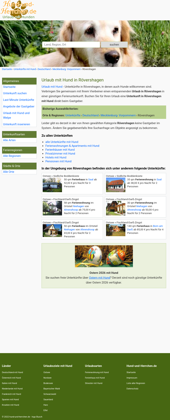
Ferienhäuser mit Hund (60, 149)
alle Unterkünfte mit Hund (61, 142)
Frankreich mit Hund (11, 394)
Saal (90, 179)
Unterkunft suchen (15, 93)
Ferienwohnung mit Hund (97, 372)
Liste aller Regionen (136, 383)
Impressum (132, 378)
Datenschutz (132, 388)
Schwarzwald (49, 394)
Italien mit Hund (9, 383)
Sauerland (48, 399)
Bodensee (48, 383)
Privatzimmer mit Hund (60, 153)
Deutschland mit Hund (12, 372)
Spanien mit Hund (10, 399)
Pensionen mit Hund (58, 161)
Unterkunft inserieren (16, 124)
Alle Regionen (12, 156)
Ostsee (46, 372)
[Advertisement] (104, 318)
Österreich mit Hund (11, 378)
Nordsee (47, 378)
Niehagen (78, 206)
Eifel (45, 410)
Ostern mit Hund (99, 277)
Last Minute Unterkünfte (18, 100)
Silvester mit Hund (93, 383)
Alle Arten (9, 140)
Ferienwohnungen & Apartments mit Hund (72, 146)
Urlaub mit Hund (52, 86)
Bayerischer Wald (51, 388)
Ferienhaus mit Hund (95, 378)
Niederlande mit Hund (12, 388)
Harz (45, 405)
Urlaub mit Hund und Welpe (16, 115)
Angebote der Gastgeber (18, 106)
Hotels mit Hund (55, 157)
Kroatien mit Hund (10, 405)
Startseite (9, 87)
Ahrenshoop (71, 209)
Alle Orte (8, 172)
